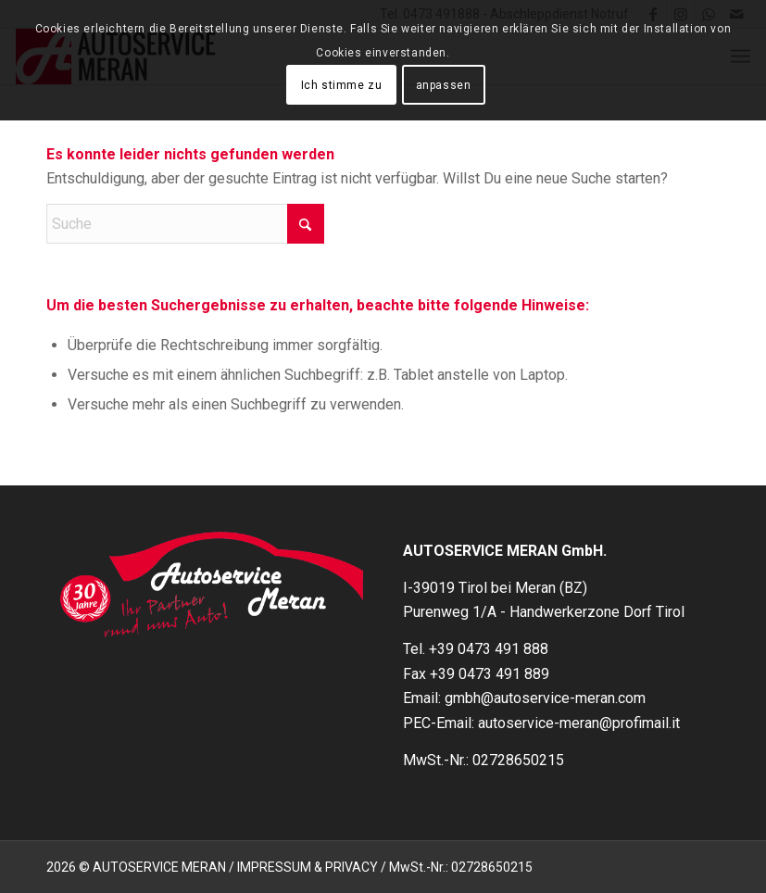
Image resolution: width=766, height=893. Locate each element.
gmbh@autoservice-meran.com (545, 698)
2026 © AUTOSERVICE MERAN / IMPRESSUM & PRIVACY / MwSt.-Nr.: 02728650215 (289, 867)
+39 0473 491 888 (488, 649)
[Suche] (185, 224)
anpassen (443, 85)
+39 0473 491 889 (489, 674)
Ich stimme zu (342, 85)
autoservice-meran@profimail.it (579, 723)
